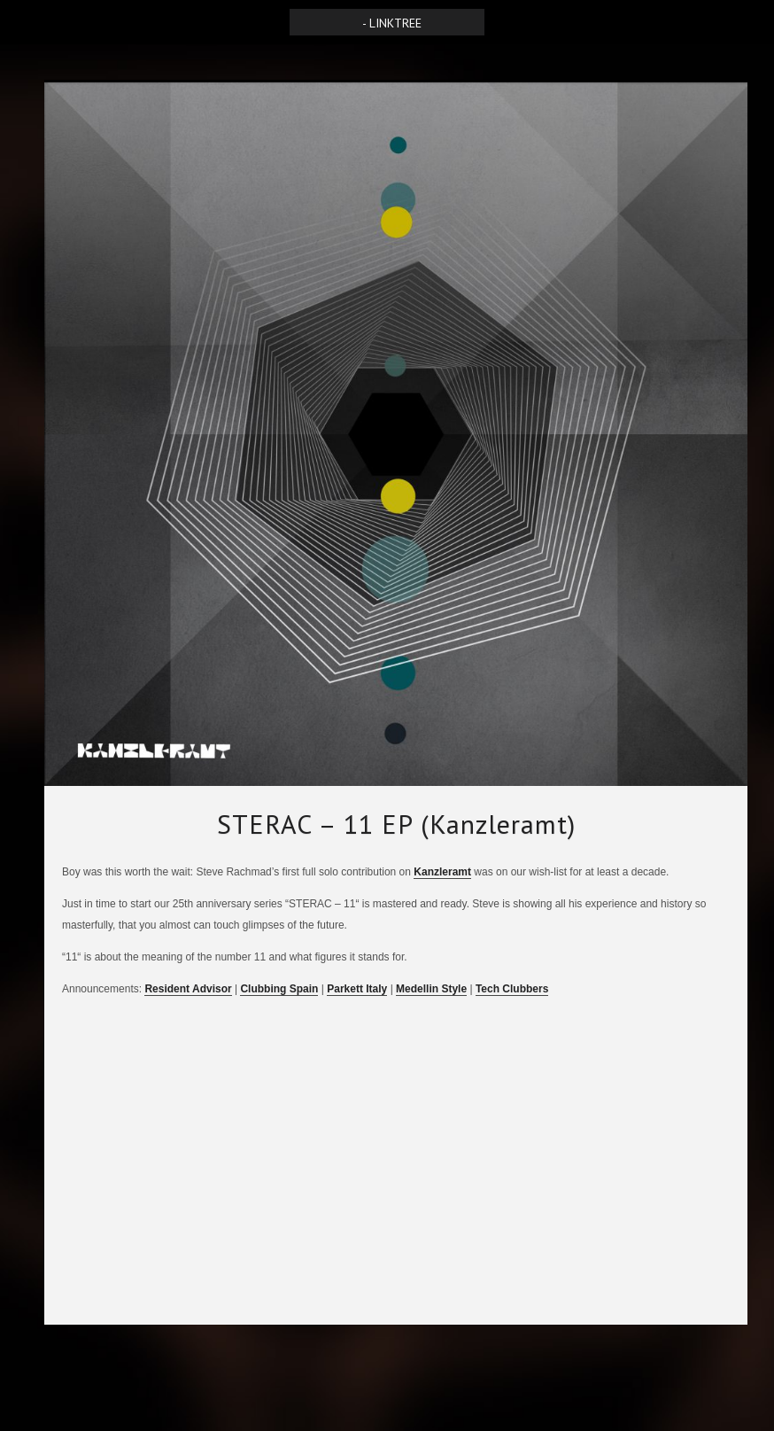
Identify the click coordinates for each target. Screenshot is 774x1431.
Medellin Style (431, 989)
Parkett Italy (357, 989)
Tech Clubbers (512, 989)
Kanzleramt (442, 872)
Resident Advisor (187, 989)
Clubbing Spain (279, 989)
